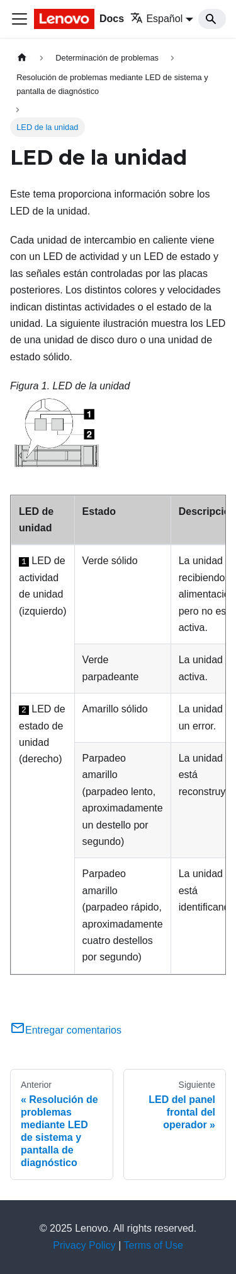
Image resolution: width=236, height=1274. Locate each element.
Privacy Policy (84, 1245)
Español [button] (156, 18)
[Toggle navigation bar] (19, 18)
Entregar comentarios (65, 1030)
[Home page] (22, 58)
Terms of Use (153, 1245)
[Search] (212, 19)
